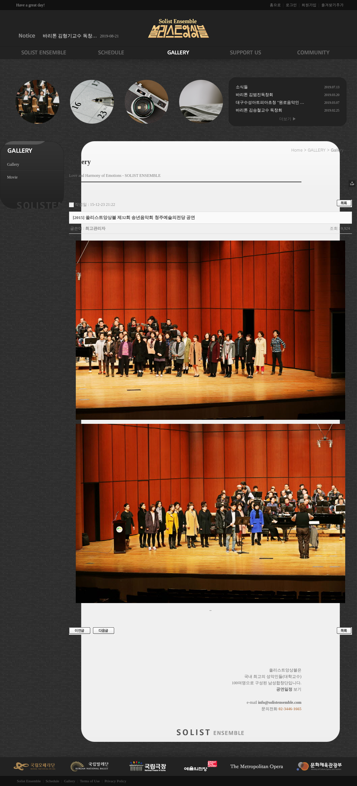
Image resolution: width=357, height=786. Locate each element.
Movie (12, 177)
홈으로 (275, 4)
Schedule (52, 781)
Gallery (13, 164)
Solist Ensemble (29, 781)
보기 (288, 689)
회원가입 (309, 4)
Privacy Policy (115, 781)
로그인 (291, 4)
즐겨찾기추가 (332, 4)
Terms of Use (90, 781)
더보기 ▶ (287, 119)
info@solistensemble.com (279, 702)
